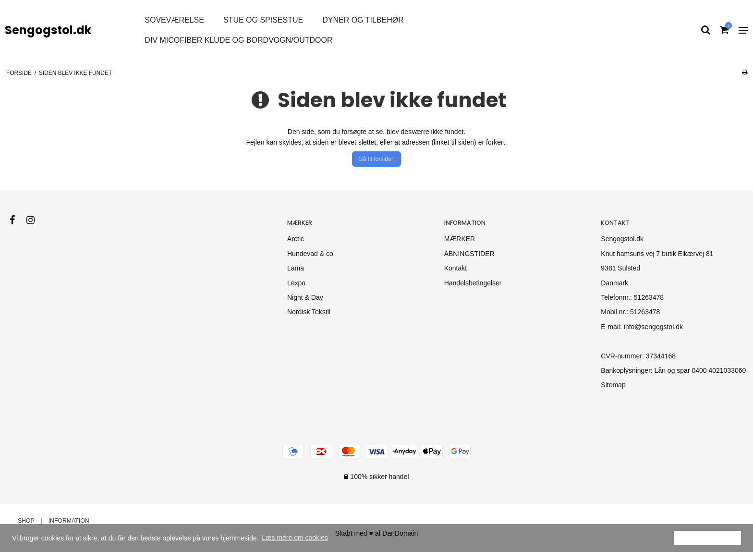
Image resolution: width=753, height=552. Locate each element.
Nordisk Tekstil (308, 312)
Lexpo (296, 283)
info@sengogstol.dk (653, 327)
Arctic (295, 239)
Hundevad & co (310, 254)
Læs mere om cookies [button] (295, 537)
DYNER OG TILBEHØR (363, 20)
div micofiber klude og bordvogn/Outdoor (238, 40)
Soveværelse (174, 20)
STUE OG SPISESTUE (263, 20)
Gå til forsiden (376, 159)
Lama (295, 268)
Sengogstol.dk (48, 30)
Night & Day (305, 297)
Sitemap (613, 385)
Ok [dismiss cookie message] (707, 537)
